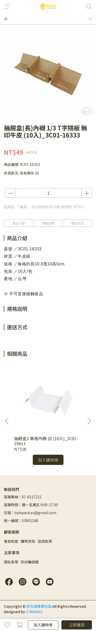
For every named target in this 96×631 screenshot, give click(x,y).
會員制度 (11, 541)
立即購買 (76, 624)
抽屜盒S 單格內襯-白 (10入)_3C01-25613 (46, 441)
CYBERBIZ (34, 611)
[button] (89, 421)
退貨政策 (45, 541)
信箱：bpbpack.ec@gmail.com (30, 512)
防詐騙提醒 (30, 561)
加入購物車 (43, 624)
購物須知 (28, 541)
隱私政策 (11, 561)
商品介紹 (19, 223)
